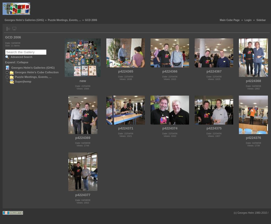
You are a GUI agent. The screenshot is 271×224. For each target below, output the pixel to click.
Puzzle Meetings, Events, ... (64, 20)
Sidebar (261, 20)
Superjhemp (23, 81)
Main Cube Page (230, 20)
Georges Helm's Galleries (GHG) (24, 20)
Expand (10, 62)
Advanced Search (21, 57)
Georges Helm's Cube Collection (37, 72)
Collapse (23, 62)
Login (248, 20)
